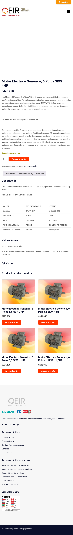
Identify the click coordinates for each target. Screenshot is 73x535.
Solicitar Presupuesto (10, 484)
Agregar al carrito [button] (11, 322)
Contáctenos (7, 453)
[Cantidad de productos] (5, 159)
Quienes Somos (8, 437)
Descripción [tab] (10, 173)
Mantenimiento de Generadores (14, 477)
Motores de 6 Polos (30, 166)
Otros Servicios (8, 480)
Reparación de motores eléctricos (15, 465)
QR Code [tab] (40, 173)
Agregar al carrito (19, 159)
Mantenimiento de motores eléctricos (17, 469)
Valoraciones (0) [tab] (26, 173)
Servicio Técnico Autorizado (13, 445)
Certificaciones (8, 441)
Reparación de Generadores (13, 473)
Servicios (5, 449)
